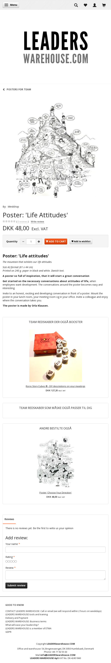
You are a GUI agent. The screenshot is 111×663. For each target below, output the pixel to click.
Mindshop (13, 206)
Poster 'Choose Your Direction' (55, 492)
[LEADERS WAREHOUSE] (55, 47)
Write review (37, 221)
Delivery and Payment (16, 617)
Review (9, 567)
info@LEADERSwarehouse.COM (57, 655)
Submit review (16, 585)
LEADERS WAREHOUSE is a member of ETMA (28, 628)
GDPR (8, 631)
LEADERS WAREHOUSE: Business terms (25, 621)
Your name (11, 544)
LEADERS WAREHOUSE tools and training (26, 614)
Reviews (9, 519)
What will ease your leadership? (22, 624)
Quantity (12, 241)
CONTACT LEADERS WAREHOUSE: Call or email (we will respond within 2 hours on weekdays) (53, 611)
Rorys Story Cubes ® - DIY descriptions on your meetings (55, 386)
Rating (9, 557)
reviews (23, 221)
